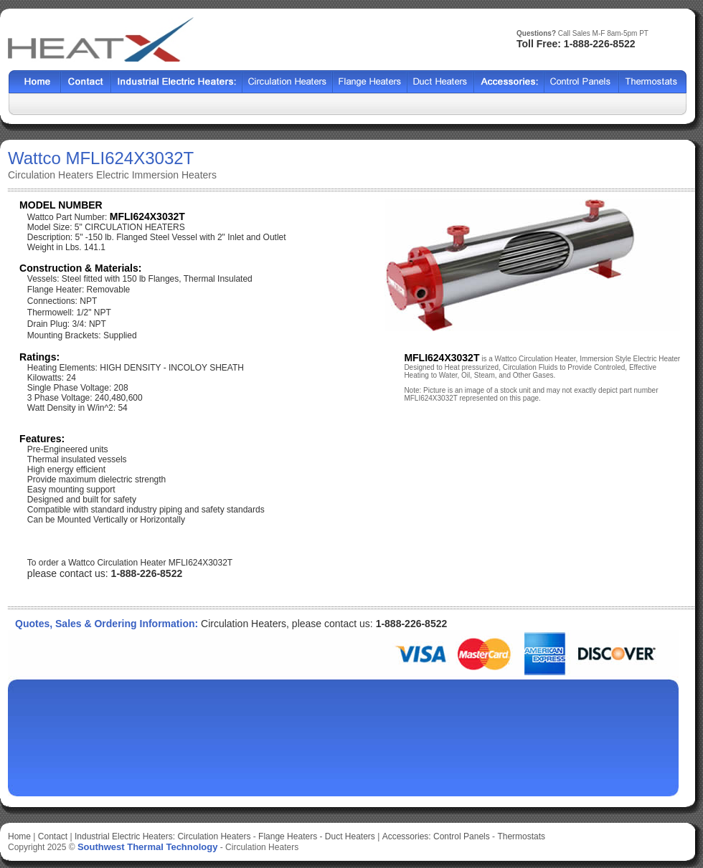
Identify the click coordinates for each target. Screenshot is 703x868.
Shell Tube (287, 82)
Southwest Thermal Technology (147, 846)
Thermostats (521, 836)
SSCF (581, 82)
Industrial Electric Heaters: (125, 836)
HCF (440, 82)
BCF (370, 82)
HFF (653, 82)
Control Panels (462, 836)
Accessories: (406, 836)
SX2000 (509, 82)
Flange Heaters (287, 836)
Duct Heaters (350, 836)
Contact (86, 82)
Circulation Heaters (213, 836)
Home (35, 82)
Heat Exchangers (176, 82)
